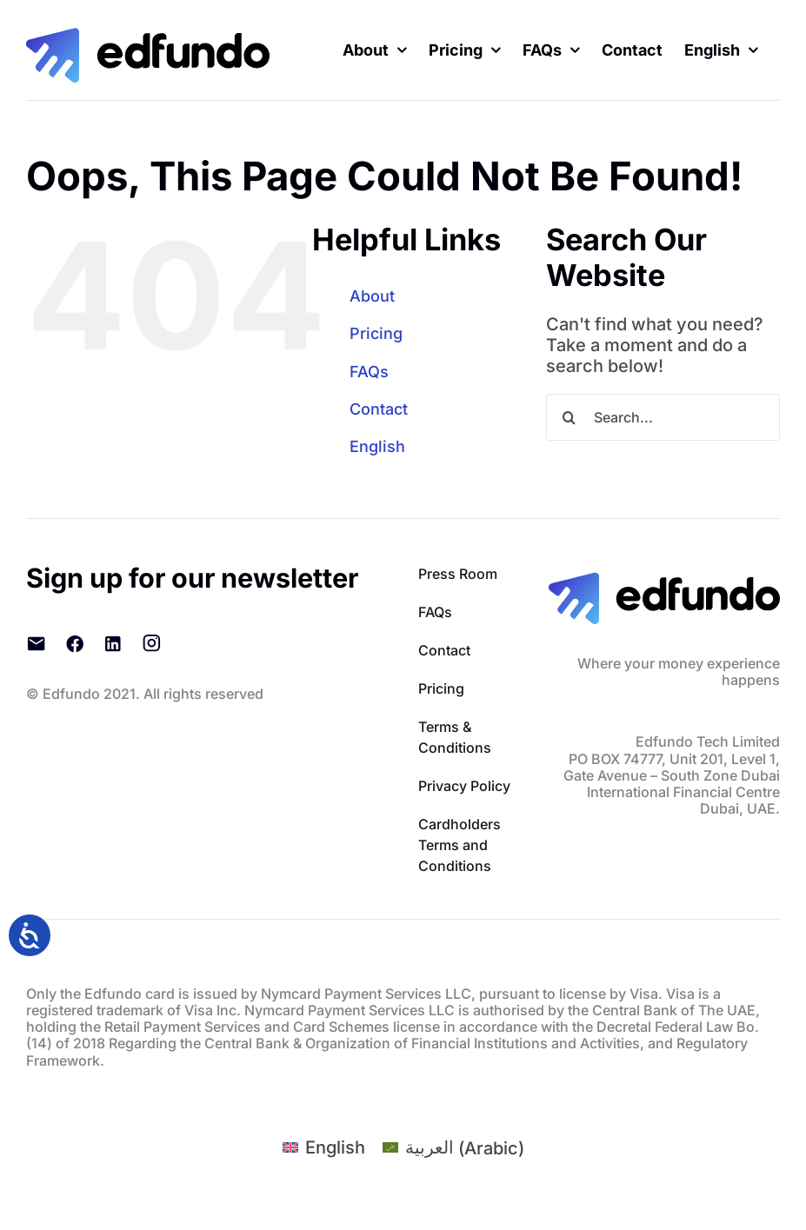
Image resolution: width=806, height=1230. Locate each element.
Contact (379, 409)
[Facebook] (74, 644)
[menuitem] (721, 50)
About (372, 296)
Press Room (457, 573)
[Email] (36, 644)
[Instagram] (151, 643)
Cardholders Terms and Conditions (459, 844)
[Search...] (663, 417)
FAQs (369, 371)
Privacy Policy (464, 786)
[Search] (569, 417)
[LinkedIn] (113, 644)
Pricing (376, 333)
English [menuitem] (335, 1147)
